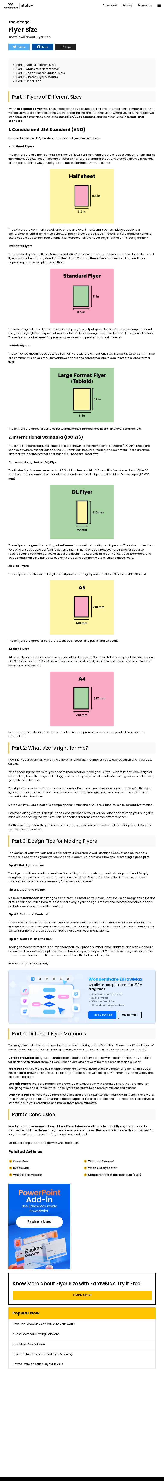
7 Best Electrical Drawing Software (36, 1334)
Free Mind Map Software (29, 1344)
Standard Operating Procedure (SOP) (114, 1175)
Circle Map (20, 1161)
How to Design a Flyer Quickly (28, 963)
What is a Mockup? (101, 1161)
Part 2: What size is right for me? (38, 69)
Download (110, 5)
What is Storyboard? (102, 1168)
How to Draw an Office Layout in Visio (38, 1364)
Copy (66, 47)
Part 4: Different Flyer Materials (37, 77)
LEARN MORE (82, 1295)
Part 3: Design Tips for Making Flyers (40, 73)
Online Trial (130, 1015)
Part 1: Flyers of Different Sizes (36, 65)
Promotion (145, 5)
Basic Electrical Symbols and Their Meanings (43, 1354)
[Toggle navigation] (159, 6)
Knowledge (18, 22)
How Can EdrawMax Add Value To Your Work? (44, 1324)
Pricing (127, 5)
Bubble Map (21, 1168)
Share (42, 47)
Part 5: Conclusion (28, 81)
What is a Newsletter (27, 1175)
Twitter (19, 47)
